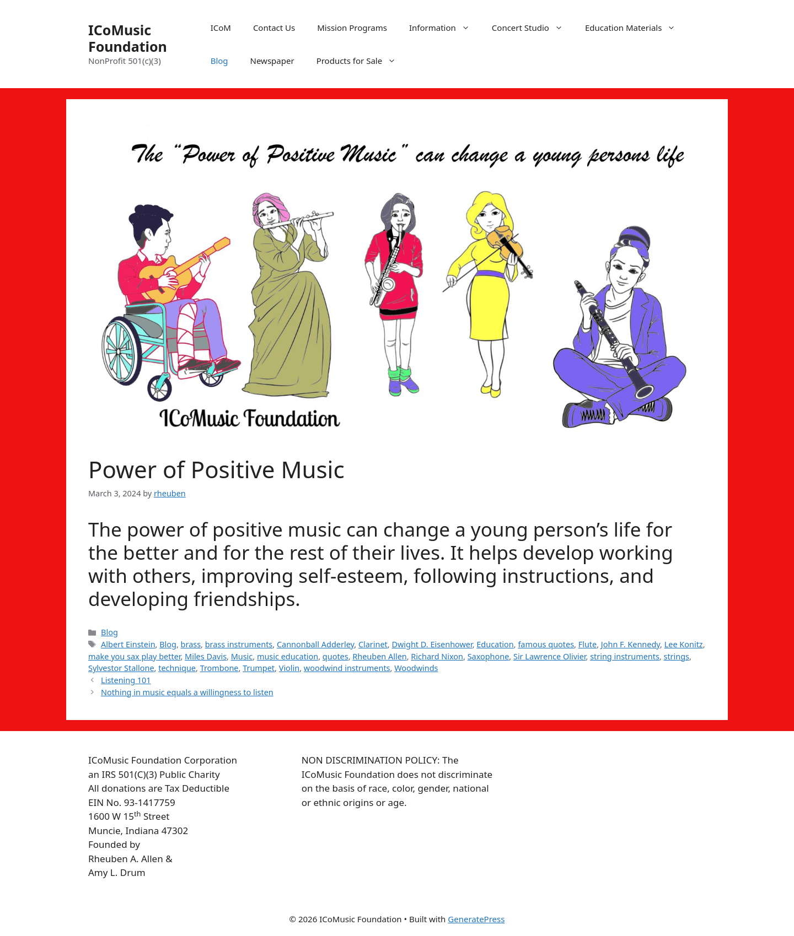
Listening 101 (126, 680)
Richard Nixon (437, 656)
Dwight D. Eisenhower (431, 644)
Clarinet (373, 644)
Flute (587, 644)
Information (445, 27)
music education (287, 656)
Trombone (219, 668)
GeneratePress (476, 918)
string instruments (624, 656)
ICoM (221, 27)
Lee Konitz (683, 644)
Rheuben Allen (379, 656)
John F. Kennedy (630, 644)
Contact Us (274, 27)
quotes (335, 656)
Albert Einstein (128, 644)
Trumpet (259, 668)
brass (191, 644)
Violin (289, 668)
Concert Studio (533, 27)
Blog (219, 60)
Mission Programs (352, 27)
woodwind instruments (347, 668)
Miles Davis (206, 656)
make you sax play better (134, 656)
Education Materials (635, 27)
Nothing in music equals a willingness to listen (187, 692)
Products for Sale (361, 60)
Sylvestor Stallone (121, 668)
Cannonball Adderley (315, 644)
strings (676, 656)
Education (494, 644)
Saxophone (488, 656)
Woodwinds (416, 668)
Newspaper (272, 60)
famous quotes (546, 644)
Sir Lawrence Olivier (549, 656)
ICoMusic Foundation (127, 38)
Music (242, 656)
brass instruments (239, 644)
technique (177, 668)
